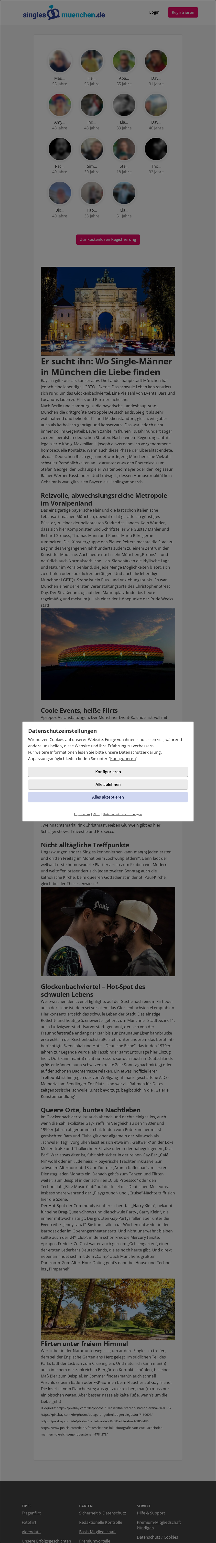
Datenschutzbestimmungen (122, 829)
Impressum (82, 829)
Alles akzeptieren (108, 811)
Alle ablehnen (108, 799)
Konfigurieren (78, 773)
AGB (96, 829)
